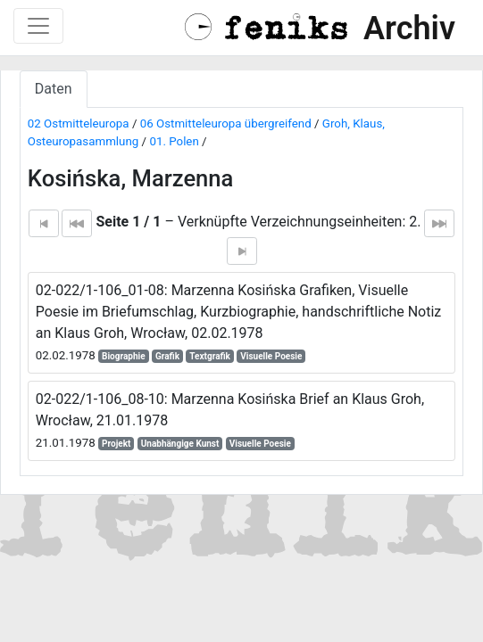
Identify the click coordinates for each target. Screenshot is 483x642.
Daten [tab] (53, 88)
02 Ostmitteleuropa (78, 123)
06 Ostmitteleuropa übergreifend (226, 123)
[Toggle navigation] (38, 26)
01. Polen (173, 141)
